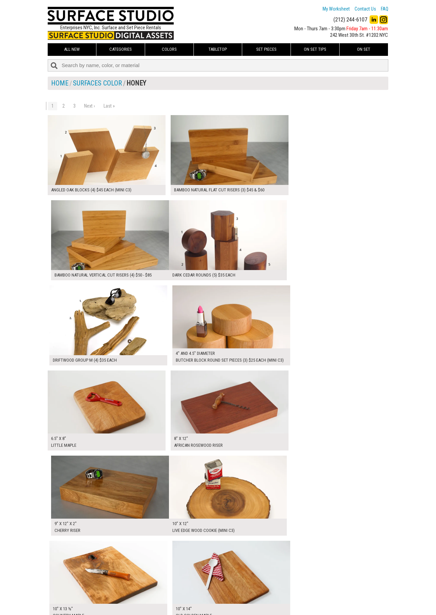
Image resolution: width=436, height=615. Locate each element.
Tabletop (217, 49)
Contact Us (365, 9)
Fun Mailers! (177, 603)
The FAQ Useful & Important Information (204, 596)
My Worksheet (336, 9)
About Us (175, 588)
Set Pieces (266, 49)
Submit (290, 595)
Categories (120, 49)
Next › (89, 106)
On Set (363, 49)
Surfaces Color (97, 83)
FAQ (384, 9)
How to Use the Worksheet (192, 580)
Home (59, 83)
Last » (109, 106)
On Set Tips (315, 49)
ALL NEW (72, 49)
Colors (169, 49)
